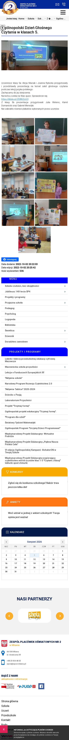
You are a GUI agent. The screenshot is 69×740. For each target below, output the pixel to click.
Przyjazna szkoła (14, 302)
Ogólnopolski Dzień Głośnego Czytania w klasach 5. (26, 30)
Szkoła (29, 19)
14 (53, 559)
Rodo (4, 724)
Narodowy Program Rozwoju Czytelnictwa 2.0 (28, 383)
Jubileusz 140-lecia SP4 (17, 291)
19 (34, 563)
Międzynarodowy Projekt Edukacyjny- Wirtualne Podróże (29, 435)
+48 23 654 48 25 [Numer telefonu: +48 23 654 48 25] (14, 661)
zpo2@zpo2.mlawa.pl (57, 4)
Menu (13, 278)
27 (44, 568)
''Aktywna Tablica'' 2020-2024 (20, 389)
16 (6, 563)
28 (53, 568)
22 (63, 563)
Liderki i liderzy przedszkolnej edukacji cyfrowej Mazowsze (30, 360)
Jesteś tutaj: (12, 19)
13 (44, 559)
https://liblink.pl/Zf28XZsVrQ (15, 99)
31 (16, 572)
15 (63, 559)
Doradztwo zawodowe (16, 341)
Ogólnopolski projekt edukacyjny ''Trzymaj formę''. (30, 411)
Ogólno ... (59, 19)
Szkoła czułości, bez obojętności (22, 286)
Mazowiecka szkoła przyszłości (21, 367)
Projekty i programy (15, 297)
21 (53, 563)
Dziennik (9, 336)
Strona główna (9, 701)
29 (63, 568)
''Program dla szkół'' (15, 417)
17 (16, 563)
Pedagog (9, 308)
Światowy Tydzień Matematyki (20, 422)
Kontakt (5, 720)
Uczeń (5, 710)
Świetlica (9, 330)
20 (44, 563)
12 (34, 559)
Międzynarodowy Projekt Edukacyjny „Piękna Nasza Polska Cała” (31, 443)
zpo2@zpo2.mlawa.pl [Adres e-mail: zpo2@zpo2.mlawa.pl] (16, 664)
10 (16, 559)
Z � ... (48, 19)
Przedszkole (8, 715)
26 (34, 568)
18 (25, 563)
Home (21, 19)
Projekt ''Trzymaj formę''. (17, 406)
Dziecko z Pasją (13, 394)
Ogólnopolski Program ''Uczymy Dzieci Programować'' (32, 428)
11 (25, 559)
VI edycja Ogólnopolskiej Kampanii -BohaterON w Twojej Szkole (30, 451)
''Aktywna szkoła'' (13, 378)
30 (6, 572)
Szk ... (38, 19)
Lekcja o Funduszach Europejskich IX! (24, 372)
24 (16, 568)
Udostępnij (9, 259)
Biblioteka (10, 325)
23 (6, 568)
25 (25, 568)
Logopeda (10, 319)
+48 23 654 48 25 (63, 4)
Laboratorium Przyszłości (18, 400)
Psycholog (10, 314)
